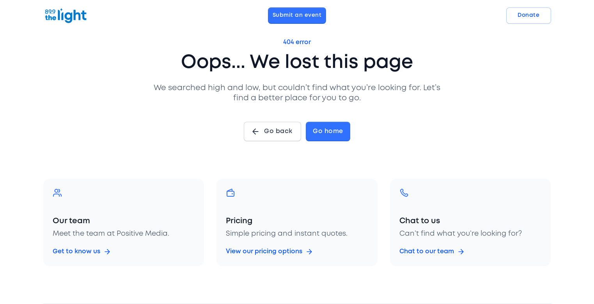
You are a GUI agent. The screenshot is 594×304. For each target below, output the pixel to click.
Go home (328, 131)
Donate (528, 15)
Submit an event (297, 15)
